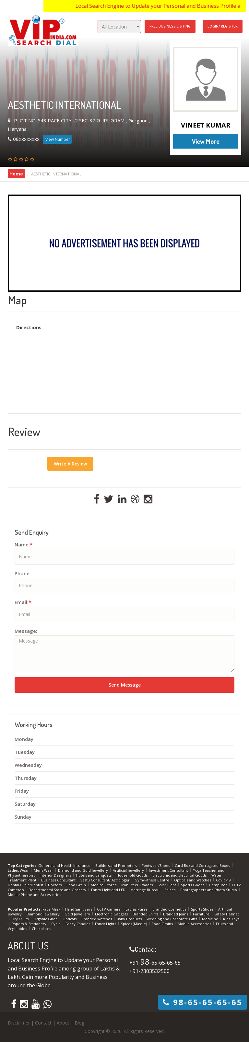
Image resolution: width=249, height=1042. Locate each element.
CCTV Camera (109, 909)
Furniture (201, 914)
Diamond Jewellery (44, 914)
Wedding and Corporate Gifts (172, 918)
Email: (23, 602)
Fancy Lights (106, 923)
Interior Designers (56, 875)
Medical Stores (104, 884)
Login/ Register (223, 26)
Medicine (210, 918)
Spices (170, 889)
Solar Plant (167, 884)
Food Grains (163, 923)
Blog (79, 1023)
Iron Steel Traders (137, 884)
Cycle (56, 923)
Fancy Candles (78, 923)
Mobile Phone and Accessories (34, 894)
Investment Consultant (169, 870)
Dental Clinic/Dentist (26, 884)
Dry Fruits (21, 918)
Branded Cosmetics (169, 909)
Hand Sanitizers (79, 909)
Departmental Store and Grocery (58, 889)
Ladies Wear (19, 870)
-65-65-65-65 (203, 1002)
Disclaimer (19, 1023)
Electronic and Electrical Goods (180, 875)
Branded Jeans (176, 914)
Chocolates (41, 928)
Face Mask (51, 909)
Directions (29, 327)
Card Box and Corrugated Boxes (203, 865)
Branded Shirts (146, 914)
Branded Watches (97, 918)
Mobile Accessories (195, 923)
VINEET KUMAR (206, 125)
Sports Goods (193, 884)
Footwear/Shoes (156, 865)
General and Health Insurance (64, 865)
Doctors (55, 884)
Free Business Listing (170, 26)
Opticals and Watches (193, 880)
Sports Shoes (202, 909)
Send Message (125, 685)
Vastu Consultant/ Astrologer (105, 880)
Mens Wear (44, 870)
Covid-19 (224, 880)
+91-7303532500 (149, 971)
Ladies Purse (136, 909)
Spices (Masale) (134, 923)
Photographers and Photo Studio (209, 889)
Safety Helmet (226, 914)
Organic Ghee (46, 918)
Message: (26, 631)
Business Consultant (59, 880)
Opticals (70, 918)
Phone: (23, 573)
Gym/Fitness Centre (152, 880)
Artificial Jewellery (129, 870)
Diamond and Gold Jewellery (83, 870)
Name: (23, 544)
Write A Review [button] (70, 464)
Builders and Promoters (116, 865)
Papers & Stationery (29, 923)
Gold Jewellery (78, 914)
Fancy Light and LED (108, 889)
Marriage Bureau (145, 889)
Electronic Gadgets (112, 914)
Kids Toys (231, 918)
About (63, 1023)
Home (16, 174)
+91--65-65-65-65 (155, 962)
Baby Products (130, 918)
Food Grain (76, 884)
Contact (43, 1023)
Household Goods (132, 875)
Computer (218, 884)
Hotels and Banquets (94, 875)
